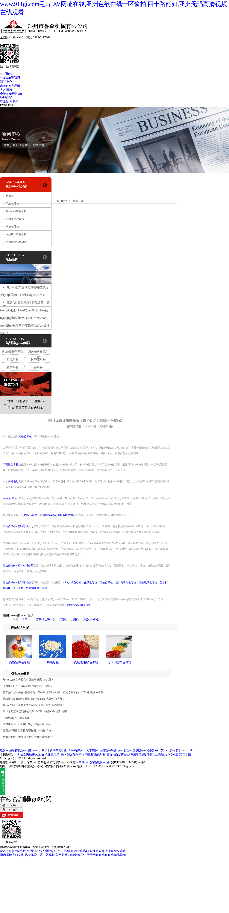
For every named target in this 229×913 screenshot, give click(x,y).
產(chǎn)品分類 (16, 186)
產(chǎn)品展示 (10, 85)
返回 (63, 619)
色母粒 (10, 196)
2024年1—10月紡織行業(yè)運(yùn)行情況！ (28, 724)
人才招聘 (6, 89)
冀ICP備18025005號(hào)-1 (128, 762)
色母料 (163, 582)
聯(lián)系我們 (9, 101)
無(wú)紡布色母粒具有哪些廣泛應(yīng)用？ (28, 679)
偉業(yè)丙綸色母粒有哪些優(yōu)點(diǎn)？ (28, 730)
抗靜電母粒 (38, 359)
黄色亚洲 (61, 854)
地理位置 (6, 97)
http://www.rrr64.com (78, 605)
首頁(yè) (61, 201)
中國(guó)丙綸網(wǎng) (28, 754)
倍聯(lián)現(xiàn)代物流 (163, 754)
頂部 (75, 619)
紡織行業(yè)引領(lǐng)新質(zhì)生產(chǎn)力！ (29, 737)
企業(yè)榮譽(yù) (11, 93)
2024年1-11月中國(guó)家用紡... (27, 295)
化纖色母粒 (90, 582)
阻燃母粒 (13, 359)
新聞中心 (6, 81)
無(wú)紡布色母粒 (16, 211)
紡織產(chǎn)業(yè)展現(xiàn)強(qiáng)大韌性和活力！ (34, 698)
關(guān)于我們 (10, 77)
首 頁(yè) (6, 73)
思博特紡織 (138, 754)
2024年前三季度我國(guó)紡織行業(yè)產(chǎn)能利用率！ (36, 711)
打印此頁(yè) (45, 619)
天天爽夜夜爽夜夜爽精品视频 (106, 854)
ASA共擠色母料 (72, 582)
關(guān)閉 (91, 619)
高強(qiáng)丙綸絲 (118, 754)
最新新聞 (12, 259)
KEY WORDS (15, 339)
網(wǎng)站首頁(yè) (13, 750)
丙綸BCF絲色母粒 (16, 234)
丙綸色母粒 (12, 203)
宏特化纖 (185, 754)
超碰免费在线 (77, 854)
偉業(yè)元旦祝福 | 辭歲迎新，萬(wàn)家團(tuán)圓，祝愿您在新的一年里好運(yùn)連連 (53, 692)
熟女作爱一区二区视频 (40, 854)
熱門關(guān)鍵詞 (18, 343)
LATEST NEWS (16, 255)
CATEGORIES (15, 181)
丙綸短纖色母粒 (15, 219)
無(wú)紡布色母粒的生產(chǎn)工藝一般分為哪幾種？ (34, 705)
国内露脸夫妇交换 (12, 854)
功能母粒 (53, 662)
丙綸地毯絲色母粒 (16, 242)
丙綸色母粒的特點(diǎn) (16, 717)
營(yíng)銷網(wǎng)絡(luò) (141, 750)
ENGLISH (6, 105)
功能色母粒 (12, 226)
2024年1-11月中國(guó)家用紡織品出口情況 (27, 686)
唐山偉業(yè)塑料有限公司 (58, 515)
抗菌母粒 (13, 367)
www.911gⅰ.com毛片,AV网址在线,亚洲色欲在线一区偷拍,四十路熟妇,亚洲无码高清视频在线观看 (62, 851)
